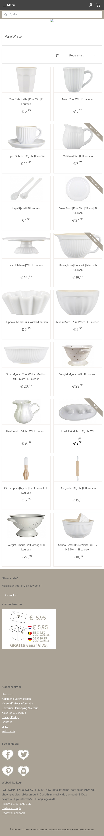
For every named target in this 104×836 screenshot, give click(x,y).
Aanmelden (11, 595)
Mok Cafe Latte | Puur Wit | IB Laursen (26, 101)
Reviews (7, 804)
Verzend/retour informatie (17, 703)
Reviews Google (11, 808)
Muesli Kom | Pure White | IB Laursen (77, 322)
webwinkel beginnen (61, 829)
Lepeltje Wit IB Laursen (26, 208)
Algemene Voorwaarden (16, 699)
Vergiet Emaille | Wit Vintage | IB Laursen (26, 547)
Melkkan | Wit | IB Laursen (78, 156)
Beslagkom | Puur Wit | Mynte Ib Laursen (78, 267)
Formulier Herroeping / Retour (20, 708)
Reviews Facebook (13, 813)
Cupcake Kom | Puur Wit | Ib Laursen (26, 322)
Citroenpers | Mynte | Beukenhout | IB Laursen (26, 490)
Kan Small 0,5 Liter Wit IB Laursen (26, 431)
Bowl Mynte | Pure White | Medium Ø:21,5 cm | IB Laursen (26, 376)
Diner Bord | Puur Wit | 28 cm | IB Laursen (78, 210)
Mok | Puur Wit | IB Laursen (77, 99)
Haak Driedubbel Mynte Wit (77, 431)
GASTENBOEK (22, 804)
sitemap (43, 829)
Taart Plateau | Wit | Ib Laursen (26, 265)
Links (5, 727)
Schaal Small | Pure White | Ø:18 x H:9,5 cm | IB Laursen (77, 547)
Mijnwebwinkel (87, 829)
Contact (7, 722)
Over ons (7, 694)
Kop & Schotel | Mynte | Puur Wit (26, 156)
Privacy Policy (10, 717)
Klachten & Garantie (14, 713)
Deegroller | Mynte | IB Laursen (78, 488)
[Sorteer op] (75, 55)
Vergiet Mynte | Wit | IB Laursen (77, 374)
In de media (8, 731)
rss (50, 829)
